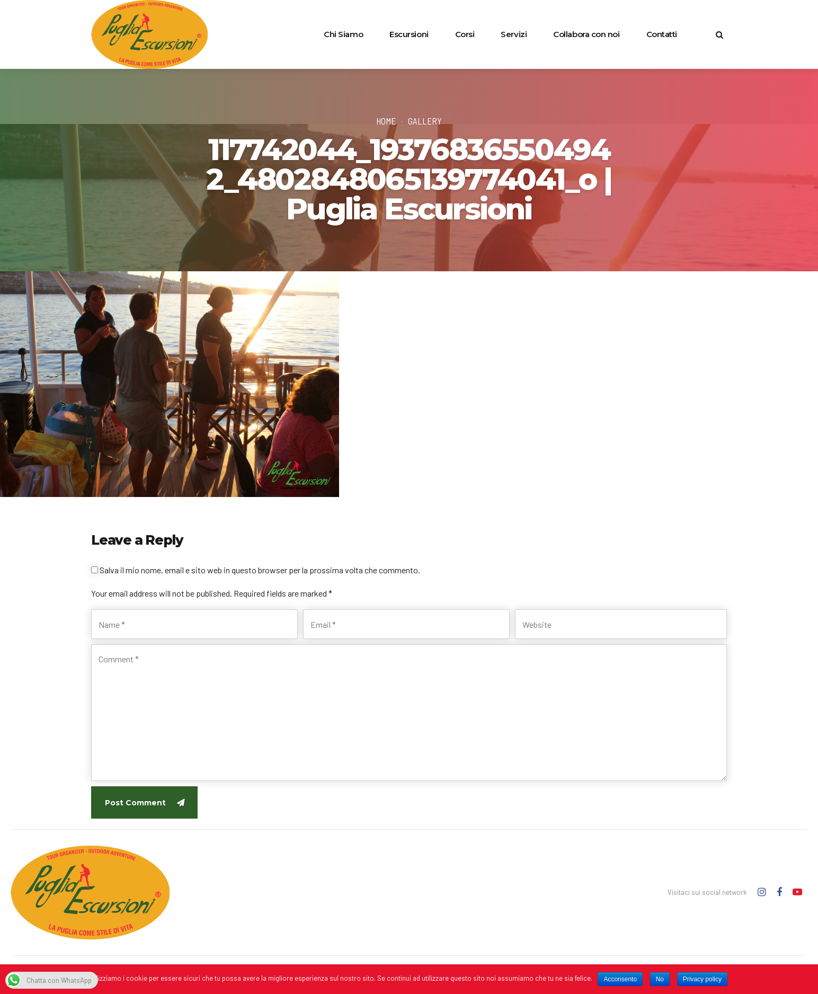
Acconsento (620, 979)
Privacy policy (702, 979)
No (660, 979)
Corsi (465, 34)
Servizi (514, 34)
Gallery (425, 121)
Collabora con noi (586, 34)
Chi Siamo (343, 34)
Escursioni (409, 34)
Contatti (661, 34)
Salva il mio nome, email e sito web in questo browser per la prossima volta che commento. (260, 570)
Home (386, 121)
